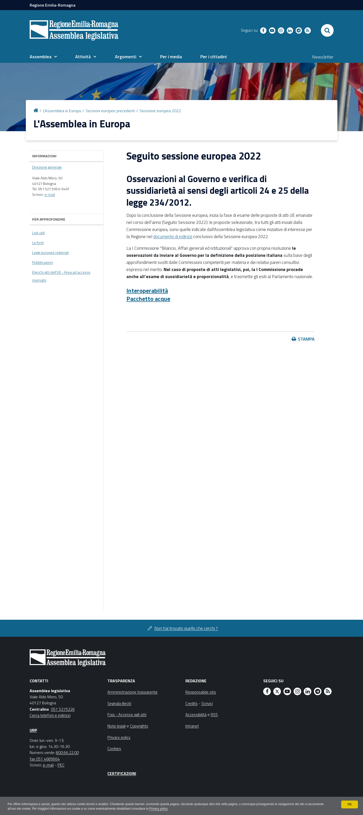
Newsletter (323, 56)
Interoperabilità (147, 290)
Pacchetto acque (148, 298)
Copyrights (139, 726)
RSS (214, 714)
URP (33, 730)
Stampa (306, 339)
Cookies (114, 748)
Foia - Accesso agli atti (126, 714)
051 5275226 (63, 709)
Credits (191, 703)
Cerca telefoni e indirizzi (50, 715)
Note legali (116, 726)
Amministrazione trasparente (132, 692)
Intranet (192, 726)
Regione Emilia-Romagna (52, 5)
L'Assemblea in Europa (62, 111)
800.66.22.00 (67, 752)
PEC (61, 765)
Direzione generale (47, 167)
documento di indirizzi (172, 236)
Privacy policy (160, 809)
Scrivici (207, 703)
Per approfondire (48, 219)
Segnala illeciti (119, 703)
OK (349, 804)
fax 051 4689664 (45, 759)
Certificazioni (121, 773)
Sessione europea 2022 (160, 111)
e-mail (50, 194)
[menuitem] (43, 56)
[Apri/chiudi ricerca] (327, 30)
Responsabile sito (200, 692)
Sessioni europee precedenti (110, 111)
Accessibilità (195, 714)
